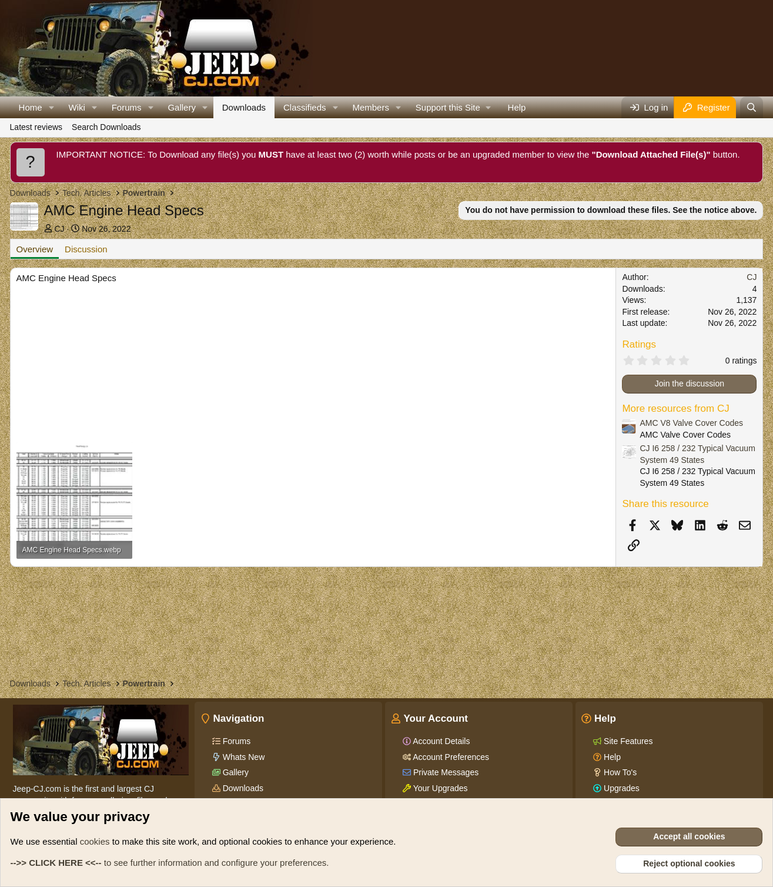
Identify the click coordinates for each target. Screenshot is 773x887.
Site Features (626, 741)
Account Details (440, 741)
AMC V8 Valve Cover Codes (691, 423)
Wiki (76, 107)
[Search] (751, 107)
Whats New (242, 757)
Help (517, 107)
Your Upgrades (439, 788)
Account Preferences (450, 757)
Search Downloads (106, 127)
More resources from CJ (675, 408)
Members (370, 107)
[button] (51, 107)
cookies (95, 841)
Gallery (182, 107)
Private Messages (444, 772)
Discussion (86, 249)
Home (30, 107)
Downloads (244, 107)
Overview (34, 249)
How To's (619, 772)
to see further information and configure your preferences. (170, 863)
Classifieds (304, 107)
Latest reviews (36, 127)
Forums (127, 107)
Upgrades (620, 788)
